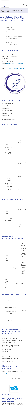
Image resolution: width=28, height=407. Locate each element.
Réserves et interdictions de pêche (14, 36)
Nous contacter (6, 394)
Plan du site (20, 395)
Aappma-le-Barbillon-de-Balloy (16, 68)
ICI (6, 373)
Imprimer (19, 378)
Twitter (12, 378)
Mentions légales (8, 395)
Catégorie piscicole (10, 29)
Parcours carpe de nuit (11, 34)
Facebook (9, 378)
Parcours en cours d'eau (11, 31)
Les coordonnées (10, 27)
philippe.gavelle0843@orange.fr (14, 63)
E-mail (15, 378)
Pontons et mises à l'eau (11, 38)
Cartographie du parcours (12, 44)
